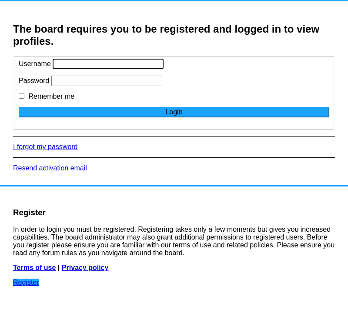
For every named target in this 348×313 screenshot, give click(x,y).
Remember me (46, 96)
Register (26, 282)
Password (34, 80)
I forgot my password (45, 146)
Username (35, 63)
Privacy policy (85, 267)
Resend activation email (50, 168)
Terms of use (34, 267)
